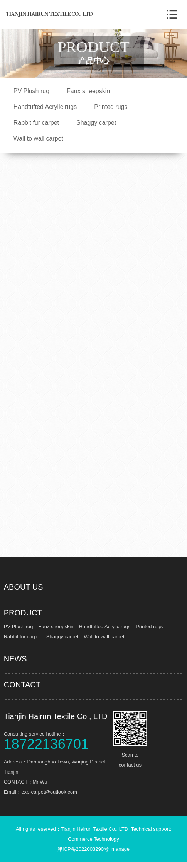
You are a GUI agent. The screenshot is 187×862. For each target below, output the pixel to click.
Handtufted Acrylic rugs (45, 107)
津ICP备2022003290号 (83, 849)
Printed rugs (110, 107)
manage (120, 849)
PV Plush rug (31, 91)
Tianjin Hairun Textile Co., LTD (56, 716)
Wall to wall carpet (38, 138)
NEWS (15, 659)
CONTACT (22, 684)
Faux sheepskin (88, 91)
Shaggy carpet (96, 122)
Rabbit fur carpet (36, 122)
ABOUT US (23, 587)
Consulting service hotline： (57, 740)
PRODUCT (23, 613)
